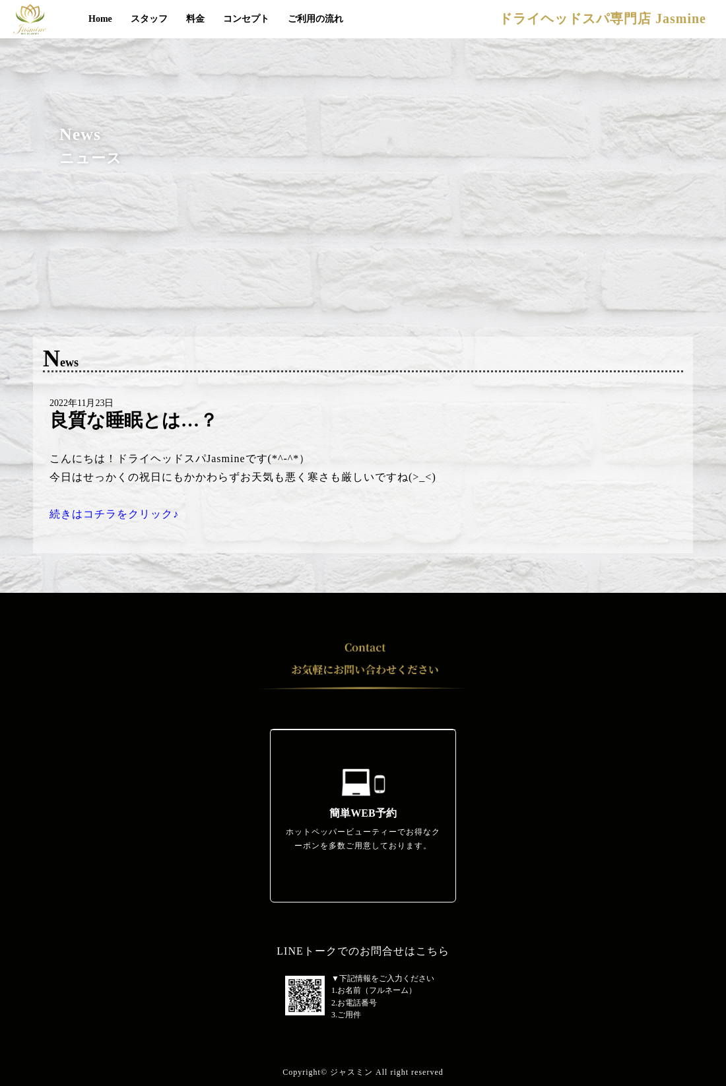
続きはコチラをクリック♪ (114, 514)
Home (100, 19)
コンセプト (246, 19)
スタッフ (149, 19)
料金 (195, 19)
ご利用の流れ (315, 19)
